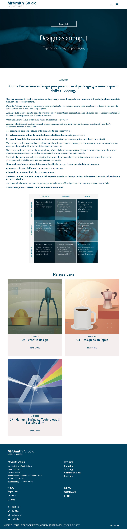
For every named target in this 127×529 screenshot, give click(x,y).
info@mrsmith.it (14, 472)
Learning (68, 476)
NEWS (67, 488)
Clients (11, 500)
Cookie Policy (26, 482)
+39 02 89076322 (15, 469)
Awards (12, 495)
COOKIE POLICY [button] (72, 525)
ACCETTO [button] (114, 525)
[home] (22, 4)
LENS (67, 496)
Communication (72, 473)
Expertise (13, 491)
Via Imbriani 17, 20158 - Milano (20, 466)
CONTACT (70, 492)
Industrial (69, 466)
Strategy (68, 469)
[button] (117, 4)
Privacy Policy (13, 482)
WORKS (68, 462)
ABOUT (12, 488)
